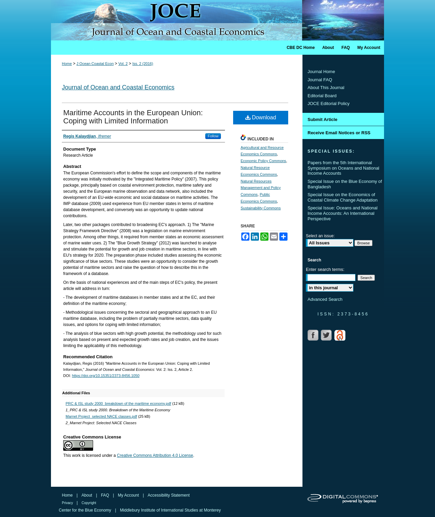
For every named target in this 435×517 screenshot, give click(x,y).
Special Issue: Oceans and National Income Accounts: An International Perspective (343, 213)
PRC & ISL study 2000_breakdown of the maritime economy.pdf (118, 403)
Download (260, 117)
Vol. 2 (123, 64)
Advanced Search (325, 299)
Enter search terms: (325, 269)
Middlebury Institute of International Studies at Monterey (170, 510)
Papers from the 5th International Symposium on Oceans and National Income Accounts (343, 168)
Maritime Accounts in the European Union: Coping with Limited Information (133, 116)
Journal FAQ (320, 79)
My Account (129, 495)
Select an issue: (320, 236)
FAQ (105, 495)
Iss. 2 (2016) (142, 64)
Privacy (68, 503)
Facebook (314, 335)
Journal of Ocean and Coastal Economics (118, 87)
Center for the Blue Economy (85, 510)
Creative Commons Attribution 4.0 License (155, 455)
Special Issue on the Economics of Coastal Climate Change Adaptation (343, 197)
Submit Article (322, 119)
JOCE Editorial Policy (329, 103)
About (87, 495)
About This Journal (326, 87)
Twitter (327, 335)
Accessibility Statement (169, 495)
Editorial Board (322, 95)
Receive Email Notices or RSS (339, 132)
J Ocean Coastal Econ (95, 64)
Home (67, 64)
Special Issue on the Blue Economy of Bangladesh (345, 184)
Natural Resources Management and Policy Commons (261, 188)
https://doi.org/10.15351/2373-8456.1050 (106, 376)
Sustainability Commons (261, 208)
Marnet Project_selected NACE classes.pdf (101, 416)
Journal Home (321, 71)
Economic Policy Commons (263, 161)
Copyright (89, 503)
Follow (213, 136)
